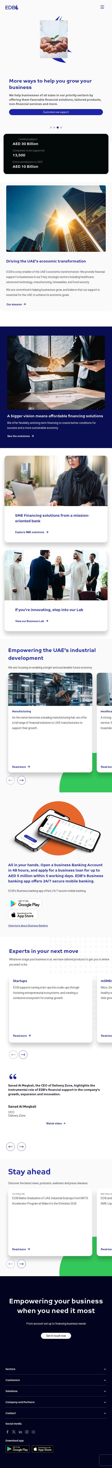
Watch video (56, 1123)
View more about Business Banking (28, 925)
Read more (21, 767)
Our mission (16, 304)
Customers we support (56, 112)
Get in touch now (56, 1335)
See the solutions (20, 436)
